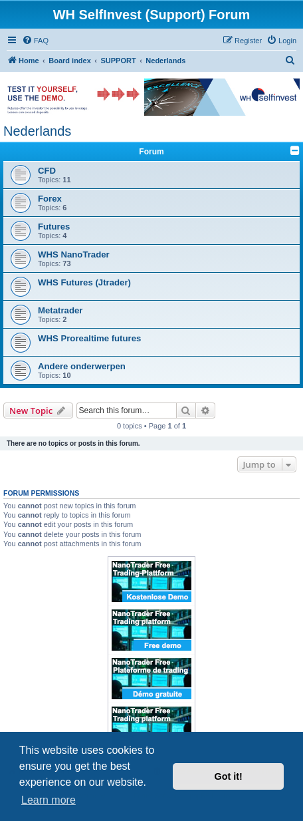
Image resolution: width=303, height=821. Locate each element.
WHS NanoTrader (74, 254)
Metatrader (60, 310)
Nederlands (37, 131)
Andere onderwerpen (82, 366)
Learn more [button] (48, 800)
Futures (54, 227)
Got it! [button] (229, 776)
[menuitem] (35, 41)
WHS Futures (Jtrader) (84, 282)
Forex (50, 199)
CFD (47, 171)
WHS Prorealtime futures (89, 338)
